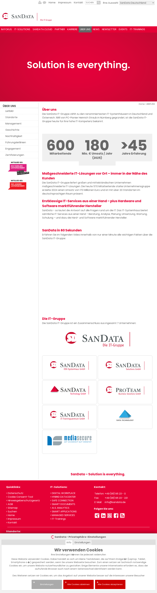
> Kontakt (11, 522)
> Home (10, 515)
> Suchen (11, 511)
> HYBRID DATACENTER (63, 497)
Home (52, 2)
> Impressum (13, 519)
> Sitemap (12, 508)
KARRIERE (72, 29)
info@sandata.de (115, 502)
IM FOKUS (6, 29)
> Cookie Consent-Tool (19, 497)
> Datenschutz (14, 493)
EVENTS (123, 29)
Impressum (64, 2)
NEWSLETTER (109, 29)
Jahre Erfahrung (134, 154)
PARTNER (60, 29)
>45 (134, 145)
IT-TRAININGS (137, 29)
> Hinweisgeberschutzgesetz (23, 500)
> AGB (9, 504)
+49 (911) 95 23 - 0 (115, 493)
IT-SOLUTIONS (22, 29)
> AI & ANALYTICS (59, 508)
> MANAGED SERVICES (62, 515)
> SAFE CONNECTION (61, 500)
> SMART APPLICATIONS (63, 511)
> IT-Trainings (58, 519)
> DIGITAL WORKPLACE (62, 493)
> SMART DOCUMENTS (62, 504)
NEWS (96, 29)
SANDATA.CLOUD (42, 29)
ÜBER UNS (85, 29)
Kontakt (78, 2)
